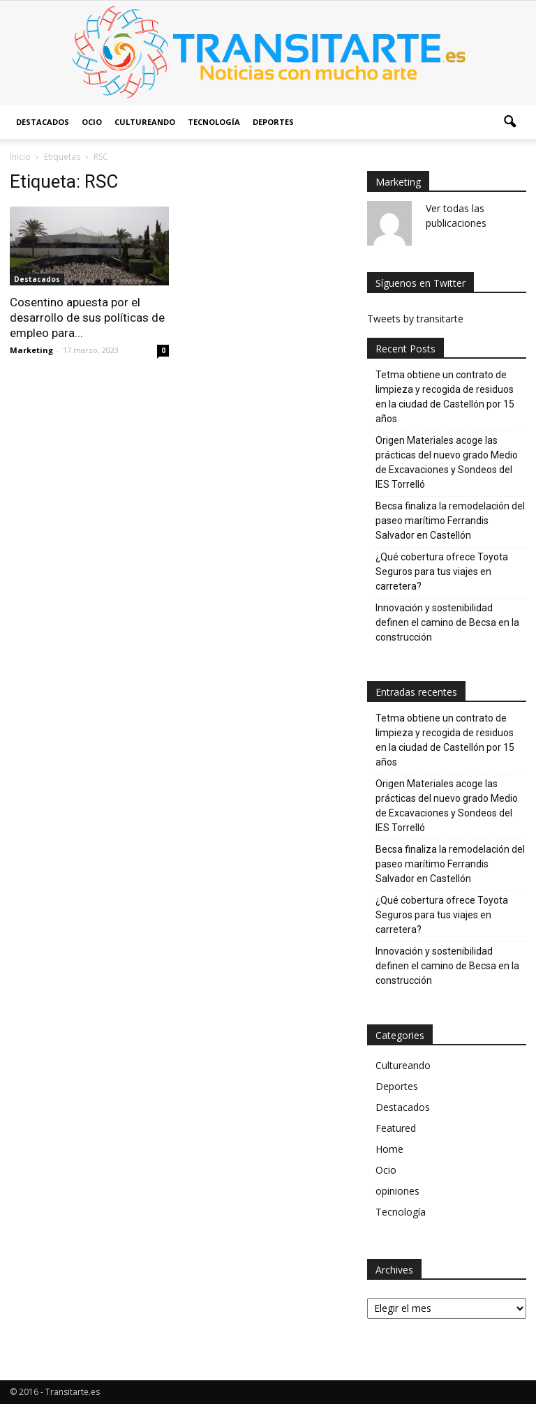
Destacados (42, 122)
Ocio (92, 122)
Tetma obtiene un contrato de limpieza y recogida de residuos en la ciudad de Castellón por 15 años (444, 396)
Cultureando (144, 122)
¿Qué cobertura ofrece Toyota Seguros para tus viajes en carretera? (441, 571)
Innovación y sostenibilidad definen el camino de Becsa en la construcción (447, 622)
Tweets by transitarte (415, 318)
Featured (395, 1128)
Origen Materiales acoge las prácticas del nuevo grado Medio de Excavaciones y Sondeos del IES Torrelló (446, 462)
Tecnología (214, 122)
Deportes (273, 122)
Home (389, 1149)
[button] (509, 122)
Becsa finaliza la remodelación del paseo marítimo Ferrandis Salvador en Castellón (450, 520)
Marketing (31, 350)
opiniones (397, 1190)
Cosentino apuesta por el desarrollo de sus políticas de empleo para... (87, 317)
